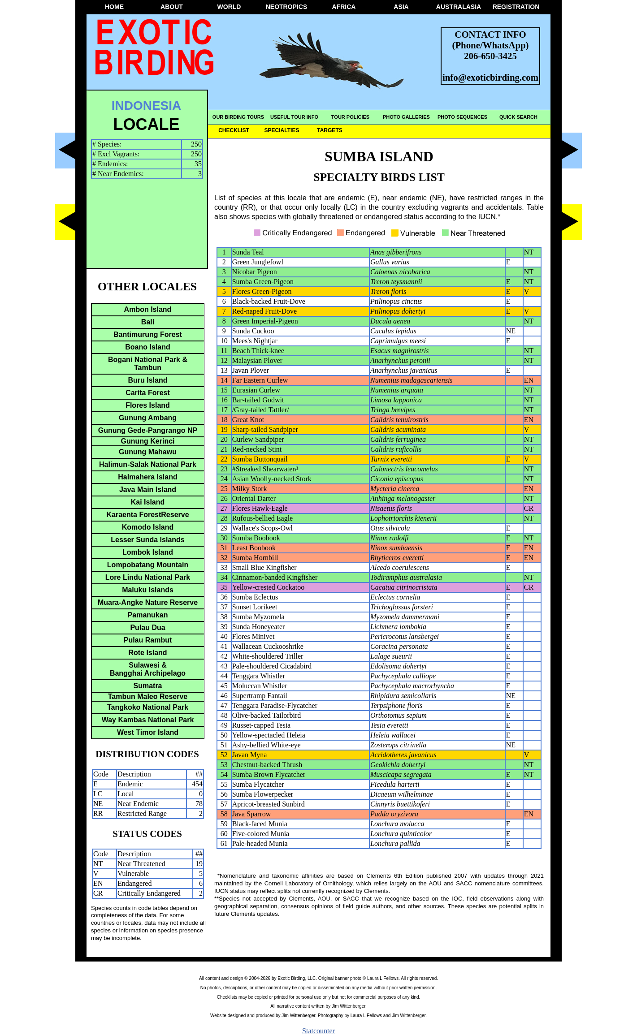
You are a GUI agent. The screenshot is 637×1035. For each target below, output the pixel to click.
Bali (147, 322)
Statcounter (318, 1031)
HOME (114, 6)
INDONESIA (147, 105)
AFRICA (344, 6)
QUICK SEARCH (518, 117)
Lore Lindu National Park (147, 577)
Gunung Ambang (148, 418)
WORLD (229, 6)
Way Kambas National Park (148, 720)
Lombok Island (147, 552)
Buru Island (147, 380)
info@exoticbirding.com (490, 77)
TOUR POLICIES (350, 117)
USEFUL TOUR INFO (294, 117)
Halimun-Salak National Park (147, 464)
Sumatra (147, 686)
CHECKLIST (233, 130)
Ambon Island (148, 309)
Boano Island (147, 347)
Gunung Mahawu (148, 452)
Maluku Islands (147, 590)
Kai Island (148, 502)
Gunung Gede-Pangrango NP (147, 430)
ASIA (401, 6)
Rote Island (147, 652)
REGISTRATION (516, 6)
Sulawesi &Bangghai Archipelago (148, 669)
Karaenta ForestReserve (147, 514)
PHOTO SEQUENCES (462, 117)
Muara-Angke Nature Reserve (148, 602)
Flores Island (148, 405)
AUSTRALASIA (458, 6)
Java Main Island (147, 489)
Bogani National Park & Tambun (147, 363)
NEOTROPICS (287, 6)
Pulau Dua (147, 627)
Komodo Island (148, 527)
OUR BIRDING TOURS (238, 117)
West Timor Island (147, 732)
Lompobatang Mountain (147, 565)
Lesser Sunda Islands (148, 539)
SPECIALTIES (281, 130)
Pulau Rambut (148, 640)
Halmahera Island (148, 477)
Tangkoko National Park (147, 707)
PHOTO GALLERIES (406, 117)
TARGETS (329, 130)
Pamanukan (148, 615)
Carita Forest (148, 393)
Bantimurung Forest (147, 334)
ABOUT (171, 6)
